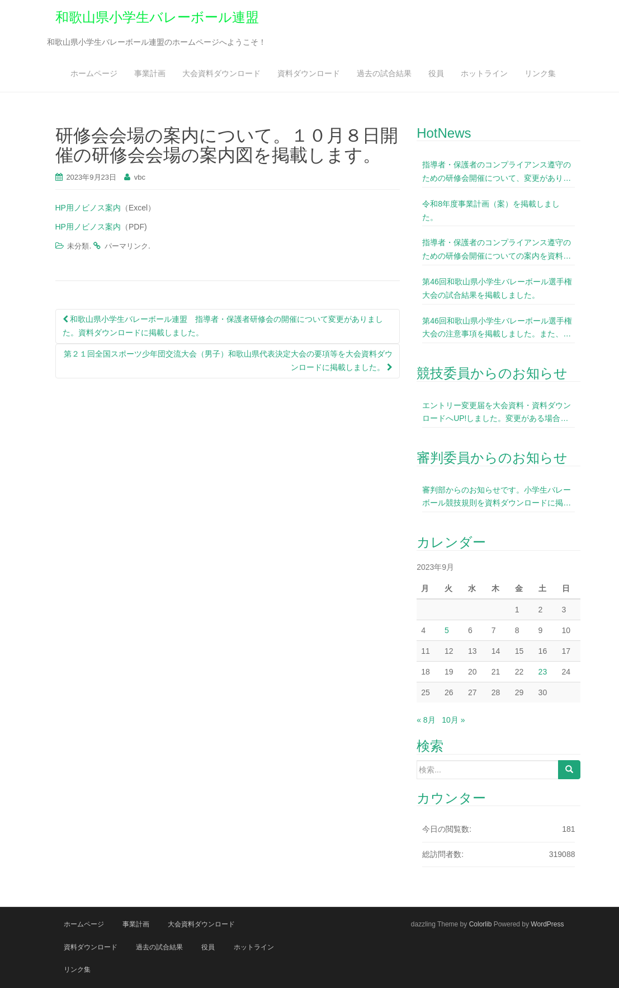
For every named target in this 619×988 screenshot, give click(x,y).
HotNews (444, 133)
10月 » (453, 719)
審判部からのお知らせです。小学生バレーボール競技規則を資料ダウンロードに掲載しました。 (496, 498)
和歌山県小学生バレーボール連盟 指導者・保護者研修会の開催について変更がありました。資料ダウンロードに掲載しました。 (223, 326)
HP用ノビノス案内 (88, 207)
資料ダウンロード (308, 73)
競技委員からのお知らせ (492, 373)
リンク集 (540, 73)
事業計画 (150, 73)
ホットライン (484, 73)
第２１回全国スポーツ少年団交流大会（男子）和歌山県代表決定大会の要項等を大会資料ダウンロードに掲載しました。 (228, 360)
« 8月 (426, 719)
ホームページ (93, 73)
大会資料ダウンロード (221, 73)
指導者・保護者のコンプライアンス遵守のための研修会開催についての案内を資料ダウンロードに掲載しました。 (496, 250)
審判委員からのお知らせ (492, 457)
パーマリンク (126, 246)
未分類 (78, 246)
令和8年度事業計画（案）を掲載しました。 (491, 210)
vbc (139, 177)
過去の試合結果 (384, 73)
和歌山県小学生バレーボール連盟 (157, 17)
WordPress (547, 924)
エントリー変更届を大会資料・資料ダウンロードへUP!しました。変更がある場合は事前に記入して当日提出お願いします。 (496, 413)
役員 (436, 73)
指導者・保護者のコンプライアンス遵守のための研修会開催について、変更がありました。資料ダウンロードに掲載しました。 (496, 172)
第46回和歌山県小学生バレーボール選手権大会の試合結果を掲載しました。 (497, 288)
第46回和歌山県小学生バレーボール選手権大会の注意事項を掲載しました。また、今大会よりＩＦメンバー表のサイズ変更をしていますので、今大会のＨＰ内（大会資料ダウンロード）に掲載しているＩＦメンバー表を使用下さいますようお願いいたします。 (497, 328)
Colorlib (480, 924)
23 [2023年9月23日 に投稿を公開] (542, 671)
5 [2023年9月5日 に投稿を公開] (447, 630)
